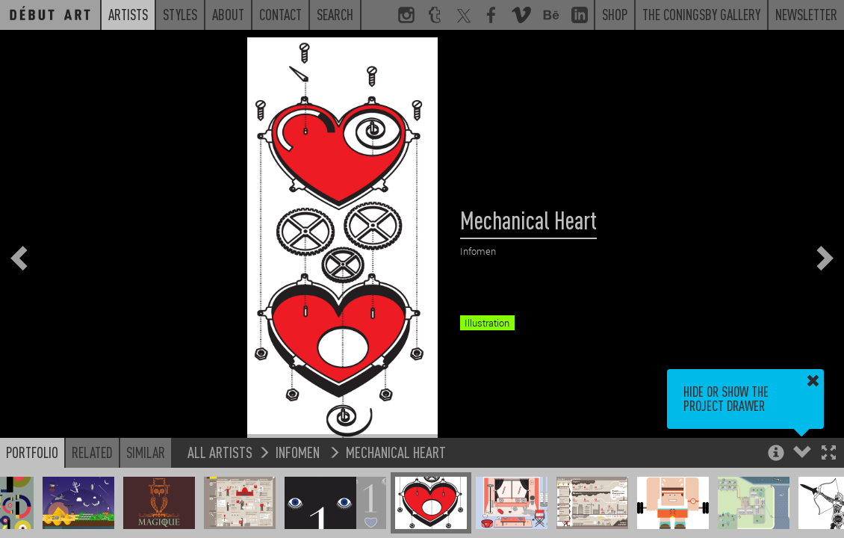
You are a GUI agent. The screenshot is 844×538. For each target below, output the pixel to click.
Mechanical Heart (396, 452)
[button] (829, 454)
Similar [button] (145, 452)
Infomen (299, 452)
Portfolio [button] (32, 452)
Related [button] (92, 452)
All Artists (219, 452)
